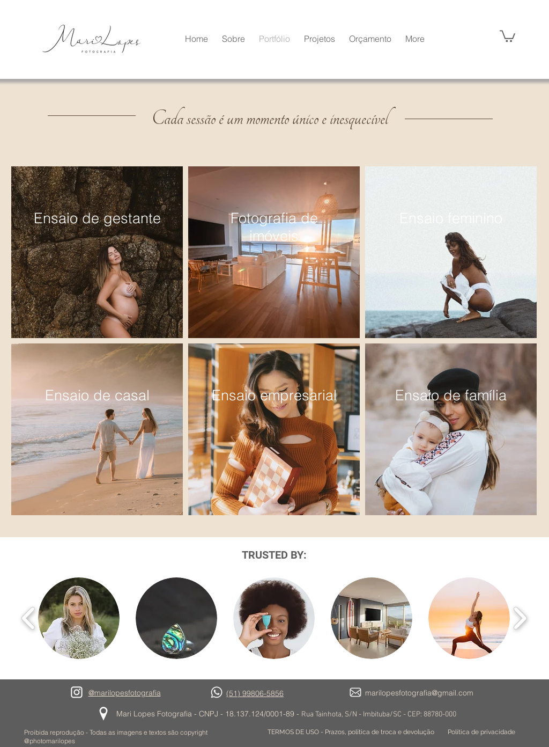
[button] (507, 35)
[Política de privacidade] (481, 732)
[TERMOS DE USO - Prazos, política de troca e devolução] (350, 732)
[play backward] (29, 618)
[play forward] (520, 618)
